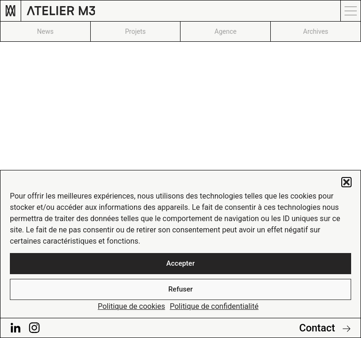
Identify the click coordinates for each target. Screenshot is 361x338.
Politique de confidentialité (214, 306)
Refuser (180, 289)
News (45, 31)
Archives (316, 31)
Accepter (180, 263)
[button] (346, 182)
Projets (135, 31)
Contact (324, 328)
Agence (225, 31)
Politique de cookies (131, 306)
